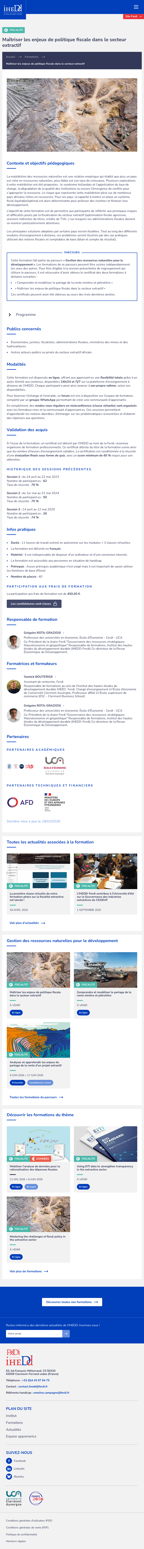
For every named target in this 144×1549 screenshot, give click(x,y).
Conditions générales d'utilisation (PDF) (29, 1520)
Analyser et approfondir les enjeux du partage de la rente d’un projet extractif (36, 1064)
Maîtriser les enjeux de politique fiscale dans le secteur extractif (35, 994)
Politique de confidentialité (21, 1534)
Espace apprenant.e (21, 1436)
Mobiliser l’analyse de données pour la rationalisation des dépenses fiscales (35, 1168)
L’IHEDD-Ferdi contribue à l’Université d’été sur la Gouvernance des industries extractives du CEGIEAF (105, 897)
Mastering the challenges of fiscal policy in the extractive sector (37, 1238)
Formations (31, 57)
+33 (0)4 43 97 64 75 (36, 1380)
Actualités (13, 1430)
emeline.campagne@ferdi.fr (51, 1393)
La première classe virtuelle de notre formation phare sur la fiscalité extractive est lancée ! (37, 897)
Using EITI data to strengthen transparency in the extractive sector (105, 1168)
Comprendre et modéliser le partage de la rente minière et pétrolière (104, 994)
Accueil (10, 57)
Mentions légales (16, 1541)
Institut (11, 1416)
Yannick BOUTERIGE (40, 676)
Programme (22, 314)
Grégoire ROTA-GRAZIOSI (44, 632)
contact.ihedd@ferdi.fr (33, 1386)
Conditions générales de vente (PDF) (27, 1527)
